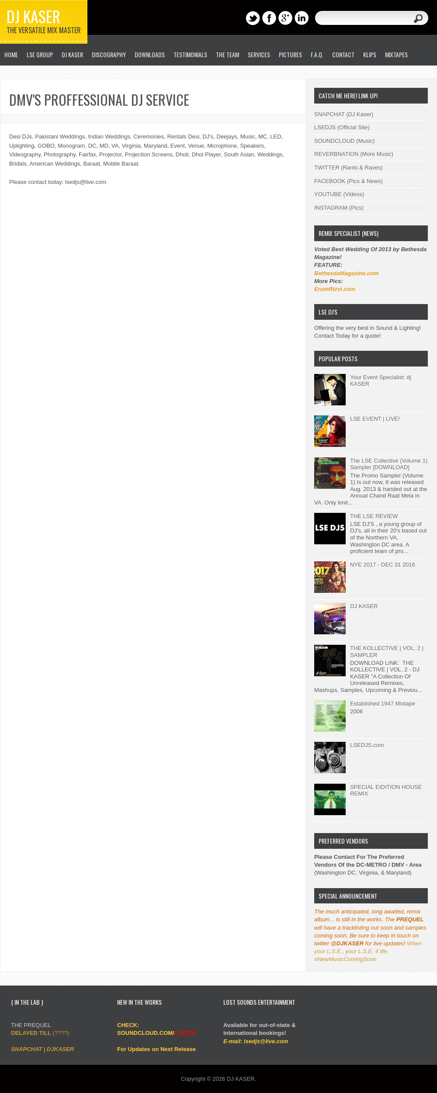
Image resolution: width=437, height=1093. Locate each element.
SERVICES (259, 54)
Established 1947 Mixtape (382, 703)
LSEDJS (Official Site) (342, 127)
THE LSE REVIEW (374, 516)
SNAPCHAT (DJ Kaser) (343, 114)
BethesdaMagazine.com (346, 273)
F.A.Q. (317, 54)
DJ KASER (33, 16)
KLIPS (369, 54)
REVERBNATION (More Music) (353, 154)
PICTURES (290, 54)
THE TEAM (227, 54)
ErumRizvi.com (334, 289)
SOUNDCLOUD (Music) (344, 141)
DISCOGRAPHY (109, 54)
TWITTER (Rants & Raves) (348, 167)
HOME (11, 54)
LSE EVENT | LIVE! (375, 418)
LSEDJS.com (367, 745)
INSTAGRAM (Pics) (339, 207)
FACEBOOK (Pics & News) (348, 181)
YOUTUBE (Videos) (339, 194)
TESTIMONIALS (190, 54)
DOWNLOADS (150, 54)
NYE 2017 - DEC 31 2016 (382, 564)
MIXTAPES (396, 54)
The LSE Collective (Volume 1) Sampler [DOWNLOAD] (388, 464)
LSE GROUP (40, 54)
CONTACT (343, 54)
